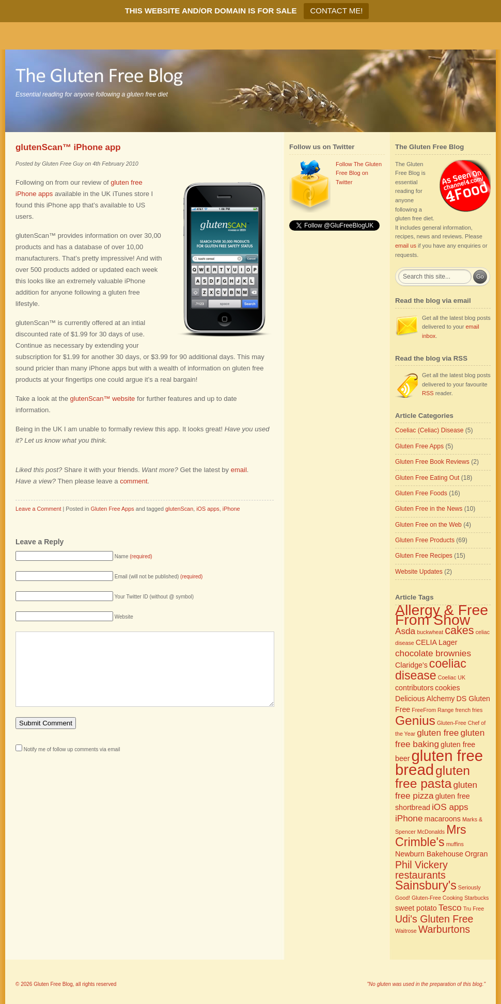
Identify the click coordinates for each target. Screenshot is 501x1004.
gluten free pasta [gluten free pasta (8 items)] (432, 777)
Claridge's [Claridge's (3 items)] (411, 665)
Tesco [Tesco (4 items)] (450, 907)
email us (405, 245)
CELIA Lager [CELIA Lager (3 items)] (437, 642)
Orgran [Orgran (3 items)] (476, 854)
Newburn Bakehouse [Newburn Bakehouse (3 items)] (429, 854)
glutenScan (179, 509)
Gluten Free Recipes (423, 555)
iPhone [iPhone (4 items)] (408, 818)
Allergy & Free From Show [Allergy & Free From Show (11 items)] (441, 615)
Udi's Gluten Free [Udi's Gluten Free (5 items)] (434, 919)
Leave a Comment (38, 509)
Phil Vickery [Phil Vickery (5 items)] (421, 864)
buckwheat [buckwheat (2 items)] (430, 632)
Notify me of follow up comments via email (72, 765)
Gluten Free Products (425, 540)
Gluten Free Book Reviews (432, 461)
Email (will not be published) (159, 576)
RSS (428, 393)
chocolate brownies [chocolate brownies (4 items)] (433, 653)
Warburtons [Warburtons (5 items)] (444, 929)
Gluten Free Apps (112, 509)
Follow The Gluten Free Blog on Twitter (359, 173)
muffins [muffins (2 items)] (455, 844)
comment (133, 481)
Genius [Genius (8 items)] (415, 720)
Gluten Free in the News (428, 508)
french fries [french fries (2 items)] (469, 710)
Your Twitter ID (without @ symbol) (154, 597)
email (239, 470)
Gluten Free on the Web (428, 524)
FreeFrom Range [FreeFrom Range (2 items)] (432, 710)
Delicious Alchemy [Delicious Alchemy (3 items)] (425, 698)
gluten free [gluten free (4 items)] (438, 732)
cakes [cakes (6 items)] (459, 630)
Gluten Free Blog (53, 984)
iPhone (231, 509)
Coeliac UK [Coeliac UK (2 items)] (451, 677)
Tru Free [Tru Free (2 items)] (473, 908)
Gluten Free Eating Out (427, 477)
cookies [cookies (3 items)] (447, 688)
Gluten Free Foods (421, 493)
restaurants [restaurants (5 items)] (420, 875)
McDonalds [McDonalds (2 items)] (431, 832)
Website (124, 617)
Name (133, 556)
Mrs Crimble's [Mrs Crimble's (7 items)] (430, 836)
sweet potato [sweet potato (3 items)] (416, 908)
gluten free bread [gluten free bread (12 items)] (439, 762)
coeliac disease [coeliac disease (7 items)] (430, 670)
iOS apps (208, 509)
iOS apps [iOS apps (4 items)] (450, 807)
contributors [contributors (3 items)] (414, 688)
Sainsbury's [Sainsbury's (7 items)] (426, 885)
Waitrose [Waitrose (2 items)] (406, 931)
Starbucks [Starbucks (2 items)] (476, 898)
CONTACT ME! (336, 10)
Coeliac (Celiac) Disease (429, 430)
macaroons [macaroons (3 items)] (443, 819)
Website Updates (419, 571)
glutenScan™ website (102, 398)
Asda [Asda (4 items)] (405, 631)
